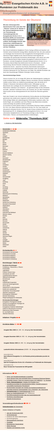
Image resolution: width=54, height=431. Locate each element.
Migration (5, 280)
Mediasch (5, 195)
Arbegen (5, 136)
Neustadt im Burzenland (9, 204)
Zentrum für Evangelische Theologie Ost (13, 303)
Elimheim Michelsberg (8, 296)
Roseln (4, 224)
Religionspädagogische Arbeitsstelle (12, 297)
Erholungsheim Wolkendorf (10, 294)
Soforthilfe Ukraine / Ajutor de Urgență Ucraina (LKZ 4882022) (25, 380)
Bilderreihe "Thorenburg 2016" (32, 118)
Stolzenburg (6, 234)
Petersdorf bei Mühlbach (9, 212)
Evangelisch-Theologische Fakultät (12, 302)
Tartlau (4, 238)
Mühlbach (5, 199)
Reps (4, 217)
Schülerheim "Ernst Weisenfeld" (11, 291)
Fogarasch (5, 161)
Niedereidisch (6, 205)
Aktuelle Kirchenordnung (14, 399)
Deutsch (50, 1)
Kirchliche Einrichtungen (10, 265)
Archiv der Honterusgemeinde (11, 284)
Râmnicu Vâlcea (7, 214)
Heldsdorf (5, 173)
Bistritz (4, 143)
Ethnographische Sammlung (15, 420)
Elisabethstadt (6, 160)
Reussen (5, 221)
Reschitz (5, 219)
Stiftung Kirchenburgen (9, 277)
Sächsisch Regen (7, 236)
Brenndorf (5, 146)
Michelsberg (6, 197)
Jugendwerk (6, 270)
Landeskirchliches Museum (10, 275)
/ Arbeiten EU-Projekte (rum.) (23, 382)
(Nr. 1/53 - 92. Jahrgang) (23, 330)
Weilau (4, 243)
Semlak (5, 233)
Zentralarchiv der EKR (9, 274)
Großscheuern (6, 171)
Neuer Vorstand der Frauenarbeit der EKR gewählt (18, 366)
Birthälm (5, 139)
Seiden (4, 231)
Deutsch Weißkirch (8, 153)
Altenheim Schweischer (9, 292)
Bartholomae (6, 137)
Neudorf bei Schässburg (9, 202)
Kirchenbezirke (8, 250)
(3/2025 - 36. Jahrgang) (26, 349)
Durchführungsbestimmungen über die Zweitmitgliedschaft (23, 395)
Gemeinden (6, 129)
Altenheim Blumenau (8, 313)
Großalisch (6, 165)
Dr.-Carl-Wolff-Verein (8, 312)
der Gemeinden (13, 406)
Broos (4, 148)
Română (50, 4)
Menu (7, 2)
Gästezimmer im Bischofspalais (11, 287)
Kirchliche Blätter (8, 324)
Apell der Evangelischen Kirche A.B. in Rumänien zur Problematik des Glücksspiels (27, 362)
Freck (4, 163)
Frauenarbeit (6, 268)
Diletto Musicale (11, 426)
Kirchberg (5, 187)
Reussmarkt (6, 222)
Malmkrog (5, 192)
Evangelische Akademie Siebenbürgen (13, 307)
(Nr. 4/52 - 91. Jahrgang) (24, 343)
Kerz (4, 185)
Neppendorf (6, 200)
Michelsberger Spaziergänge (15, 424)
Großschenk (6, 170)
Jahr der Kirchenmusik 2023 (15, 413)
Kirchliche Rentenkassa (9, 305)
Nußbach (5, 207)
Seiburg (5, 229)
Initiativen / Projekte (9, 317)
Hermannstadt (6, 177)
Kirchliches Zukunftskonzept (15, 397)
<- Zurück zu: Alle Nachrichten (13, 123)
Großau (5, 166)
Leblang (5, 190)
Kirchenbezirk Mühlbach (9, 257)
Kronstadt (5, 188)
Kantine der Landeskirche (9, 289)
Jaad (4, 180)
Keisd (4, 183)
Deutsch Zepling (7, 154)
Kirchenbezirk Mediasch (9, 255)
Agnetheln (5, 132)
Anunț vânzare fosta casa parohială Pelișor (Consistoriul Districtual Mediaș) (28, 378)
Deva (4, 156)
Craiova (5, 151)
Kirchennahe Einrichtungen (10, 300)
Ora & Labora (6, 285)
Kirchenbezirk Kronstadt (9, 254)
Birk (4, 141)
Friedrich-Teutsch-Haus (9, 272)
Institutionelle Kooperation (10, 282)
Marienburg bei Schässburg (10, 194)
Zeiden (4, 246)
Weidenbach (6, 241)
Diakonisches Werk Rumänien (11, 310)
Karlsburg (5, 182)
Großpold (5, 168)
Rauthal (5, 216)
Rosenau (5, 226)
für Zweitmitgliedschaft (18, 391)
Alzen (4, 134)
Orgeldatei (10, 422)
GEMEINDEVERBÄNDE (9, 131)
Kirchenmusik (6, 279)
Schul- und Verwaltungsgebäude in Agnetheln (20, 376)
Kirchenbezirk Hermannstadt (10, 252)
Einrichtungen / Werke (10, 263)
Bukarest (5, 149)
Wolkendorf (6, 244)
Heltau (4, 175)
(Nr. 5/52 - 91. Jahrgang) (24, 336)
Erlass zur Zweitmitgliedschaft (15, 393)
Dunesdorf (5, 158)
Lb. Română (47, 380)
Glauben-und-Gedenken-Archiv (16, 427)
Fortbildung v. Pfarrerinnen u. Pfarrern (13, 267)
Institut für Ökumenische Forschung (12, 308)
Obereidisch (6, 209)
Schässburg (6, 227)
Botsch (4, 144)
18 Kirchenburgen (12, 415)
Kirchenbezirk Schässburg (10, 259)
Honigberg (5, 178)
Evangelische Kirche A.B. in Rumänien (21, 13)
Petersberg (6, 211)
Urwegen (5, 239)
